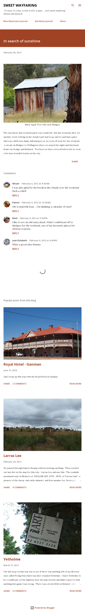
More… (63, 21)
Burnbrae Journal (44, 21)
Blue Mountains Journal (15, 21)
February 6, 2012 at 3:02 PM (33, 218)
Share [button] (75, 161)
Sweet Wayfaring (20, 5)
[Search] (73, 5)
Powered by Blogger (42, 607)
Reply (15, 195)
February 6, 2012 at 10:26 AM (36, 202)
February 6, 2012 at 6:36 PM (43, 240)
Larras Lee (12, 455)
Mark (14, 218)
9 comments (19, 487)
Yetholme (11, 559)
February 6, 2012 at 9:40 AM (35, 183)
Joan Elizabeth (19, 240)
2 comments (19, 383)
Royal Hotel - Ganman (22, 364)
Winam (15, 183)
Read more (76, 383)
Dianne (15, 202)
